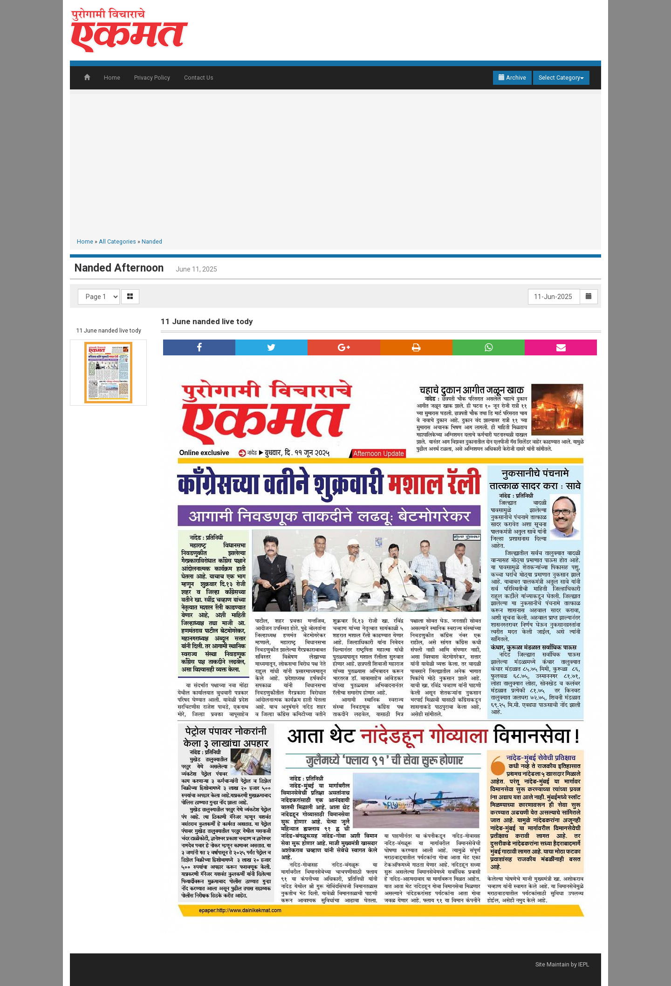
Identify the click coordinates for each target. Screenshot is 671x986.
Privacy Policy (152, 77)
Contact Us (198, 77)
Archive (512, 77)
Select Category (561, 77)
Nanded (152, 241)
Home (112, 77)
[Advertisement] (335, 167)
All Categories (117, 241)
